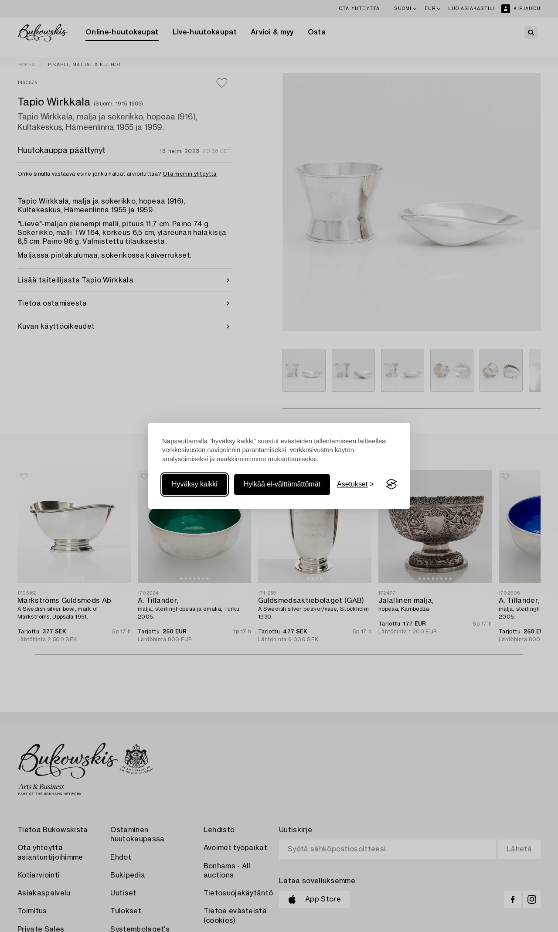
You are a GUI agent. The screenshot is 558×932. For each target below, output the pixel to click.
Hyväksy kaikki (195, 484)
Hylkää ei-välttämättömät (282, 484)
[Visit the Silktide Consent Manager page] (391, 484)
